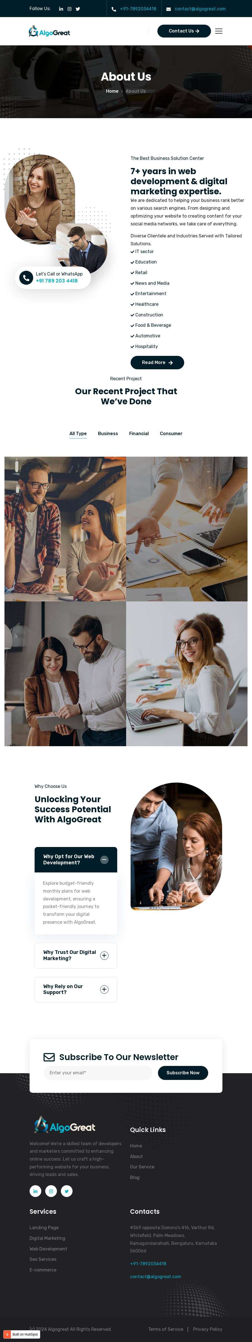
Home (112, 91)
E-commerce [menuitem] (43, 1270)
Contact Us (184, 31)
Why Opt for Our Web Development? (68, 859)
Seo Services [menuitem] (43, 1259)
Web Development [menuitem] (48, 1249)
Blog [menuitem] (135, 1177)
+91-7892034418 (138, 8)
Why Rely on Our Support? (63, 989)
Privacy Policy (207, 1329)
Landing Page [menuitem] (44, 1227)
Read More (157, 362)
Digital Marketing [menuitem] (47, 1238)
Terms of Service (165, 1329)
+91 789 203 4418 (57, 281)
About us (136, 91)
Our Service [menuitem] (142, 1167)
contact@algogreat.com (200, 8)
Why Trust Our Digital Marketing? (69, 955)
